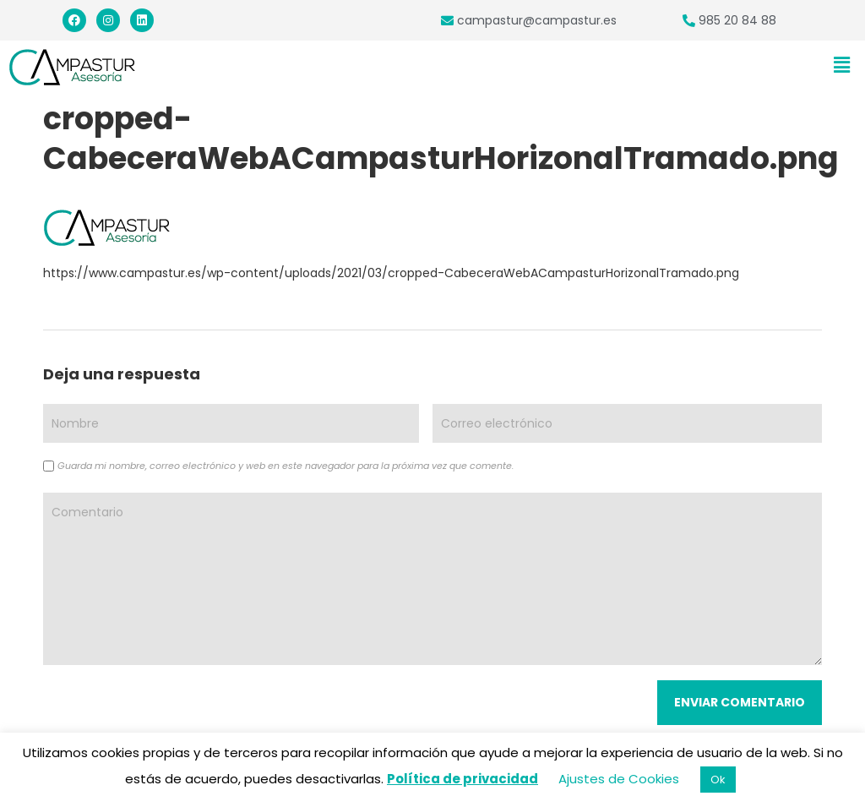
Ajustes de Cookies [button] (618, 779)
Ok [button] (718, 780)
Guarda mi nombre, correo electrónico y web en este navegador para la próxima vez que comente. (285, 465)
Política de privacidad (462, 779)
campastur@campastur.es (537, 20)
